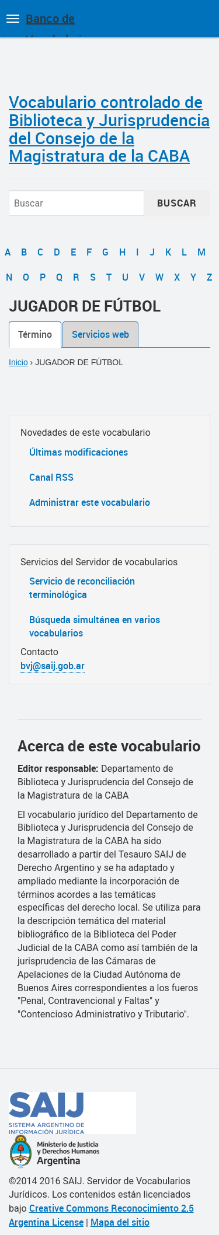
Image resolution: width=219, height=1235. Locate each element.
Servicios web (100, 334)
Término (35, 334)
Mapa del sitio (120, 1222)
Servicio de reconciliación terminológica (82, 588)
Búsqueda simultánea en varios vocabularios (94, 626)
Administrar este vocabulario (89, 502)
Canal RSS (51, 477)
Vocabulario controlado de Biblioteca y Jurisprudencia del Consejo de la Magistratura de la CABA (109, 128)
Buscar (177, 203)
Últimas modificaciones (78, 452)
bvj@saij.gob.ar (52, 665)
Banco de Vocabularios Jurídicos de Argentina (60, 24)
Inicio (18, 362)
